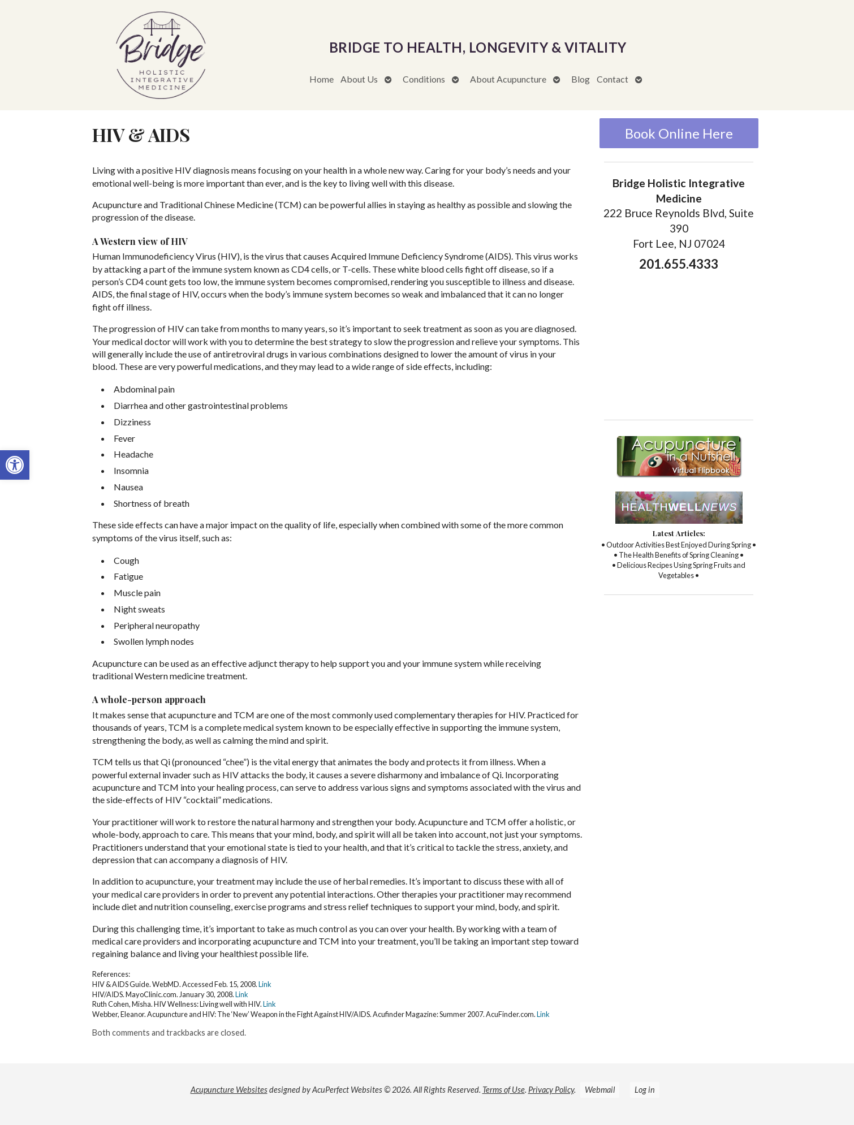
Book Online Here (679, 133)
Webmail (600, 1089)
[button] (14, 465)
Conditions (424, 79)
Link (264, 984)
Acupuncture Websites (229, 1089)
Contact (612, 79)
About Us (359, 79)
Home (321, 79)
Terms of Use (503, 1089)
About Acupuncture (508, 79)
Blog (580, 79)
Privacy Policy (551, 1089)
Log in (645, 1089)
